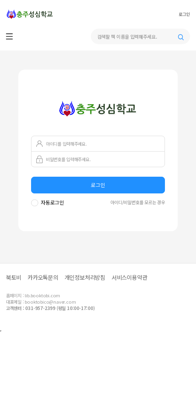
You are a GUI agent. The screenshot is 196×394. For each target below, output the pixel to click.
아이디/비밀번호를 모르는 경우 (137, 202)
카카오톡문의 (42, 277)
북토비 (13, 277)
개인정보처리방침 (85, 277)
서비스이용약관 (129, 277)
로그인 (184, 14)
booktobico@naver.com (50, 301)
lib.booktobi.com (42, 295)
